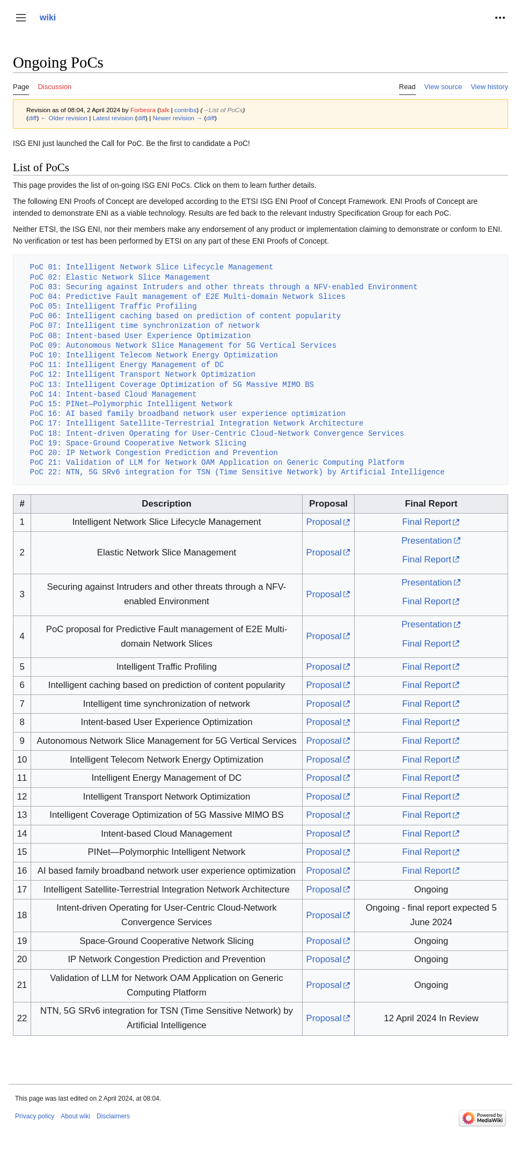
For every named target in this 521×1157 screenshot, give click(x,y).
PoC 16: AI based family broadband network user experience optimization (188, 413)
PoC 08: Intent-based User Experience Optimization (140, 336)
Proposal (324, 522)
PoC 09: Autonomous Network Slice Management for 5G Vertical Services (183, 345)
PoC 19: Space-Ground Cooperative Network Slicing (138, 443)
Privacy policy (34, 1116)
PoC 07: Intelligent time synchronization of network (145, 325)
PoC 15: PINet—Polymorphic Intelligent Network (131, 404)
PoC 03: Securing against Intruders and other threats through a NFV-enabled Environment (223, 287)
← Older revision (64, 117)
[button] (21, 17)
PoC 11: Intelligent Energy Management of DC (127, 365)
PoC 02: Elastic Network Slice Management (120, 277)
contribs (185, 109)
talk (164, 109)
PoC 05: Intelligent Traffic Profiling (113, 306)
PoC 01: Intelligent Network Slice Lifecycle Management (152, 267)
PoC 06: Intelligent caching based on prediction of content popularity (185, 316)
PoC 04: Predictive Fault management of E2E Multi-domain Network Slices (188, 296)
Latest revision (113, 117)
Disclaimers (113, 1116)
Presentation (426, 541)
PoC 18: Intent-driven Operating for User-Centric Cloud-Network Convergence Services (217, 433)
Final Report (426, 522)
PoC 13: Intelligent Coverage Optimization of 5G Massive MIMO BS (172, 384)
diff (32, 117)
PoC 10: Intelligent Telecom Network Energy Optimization (154, 355)
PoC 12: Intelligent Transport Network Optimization (142, 374)
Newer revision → (178, 117)
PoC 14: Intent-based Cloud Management (113, 394)
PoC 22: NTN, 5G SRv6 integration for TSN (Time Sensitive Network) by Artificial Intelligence (237, 472)
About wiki (75, 1116)
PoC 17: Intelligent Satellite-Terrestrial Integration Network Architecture (197, 423)
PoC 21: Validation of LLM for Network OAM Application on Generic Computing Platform (217, 462)
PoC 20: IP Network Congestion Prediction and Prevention (154, 453)
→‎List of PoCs (222, 109)
